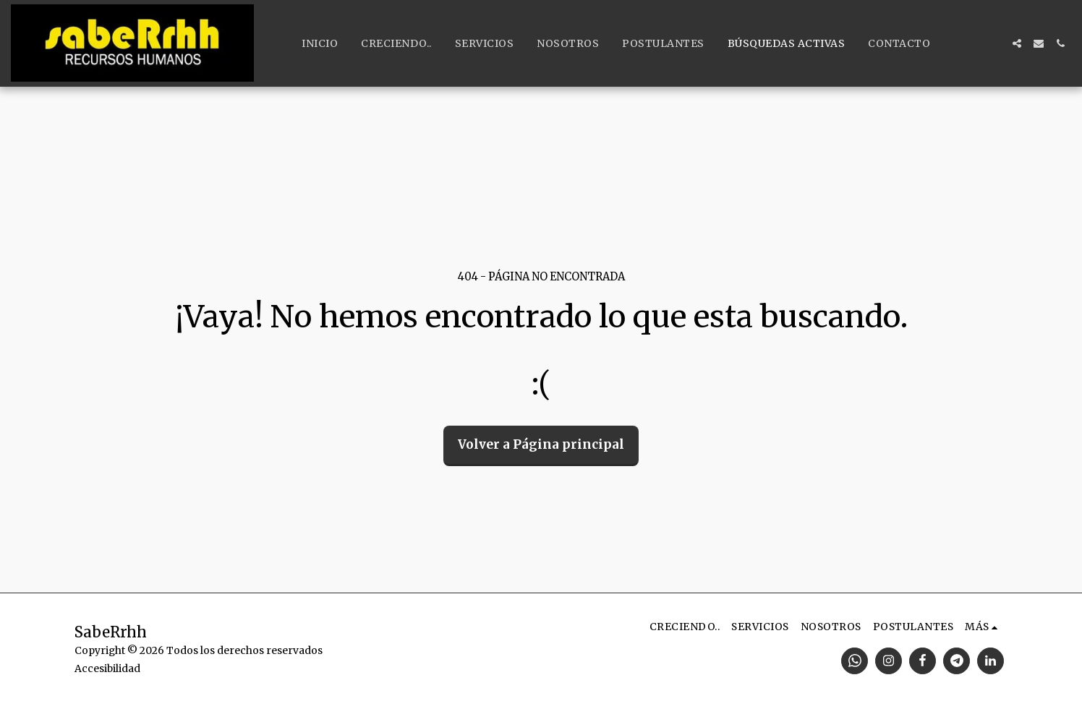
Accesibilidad (107, 668)
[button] (1017, 43)
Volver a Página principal (541, 444)
